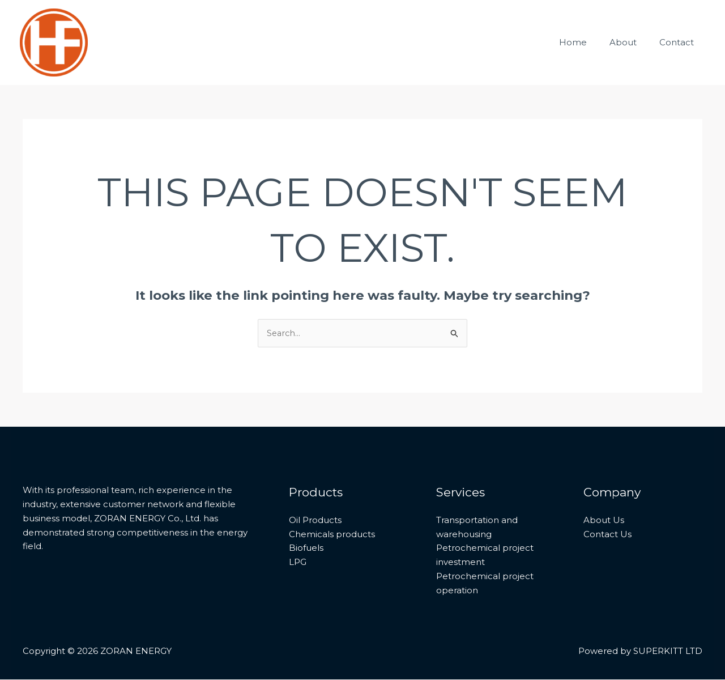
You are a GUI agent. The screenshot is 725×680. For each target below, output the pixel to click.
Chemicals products (332, 534)
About (631, 42)
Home (587, 42)
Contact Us (607, 534)
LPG (297, 562)
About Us (603, 520)
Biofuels (306, 548)
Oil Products (315, 520)
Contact (679, 42)
